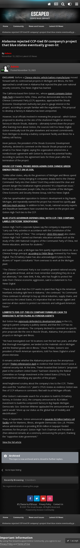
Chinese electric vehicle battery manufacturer (47, 77)
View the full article (11, 442)
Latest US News (29, 56)
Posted (23, 70)
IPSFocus (33, 504)
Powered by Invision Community (40, 510)
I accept (72, 540)
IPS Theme (21, 504)
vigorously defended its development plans (39, 321)
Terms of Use (23, 544)
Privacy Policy (45, 504)
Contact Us (58, 504)
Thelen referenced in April (23, 363)
